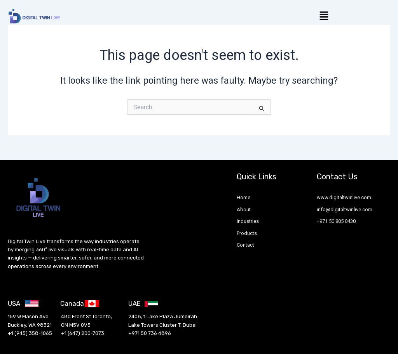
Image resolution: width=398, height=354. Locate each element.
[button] (324, 16)
